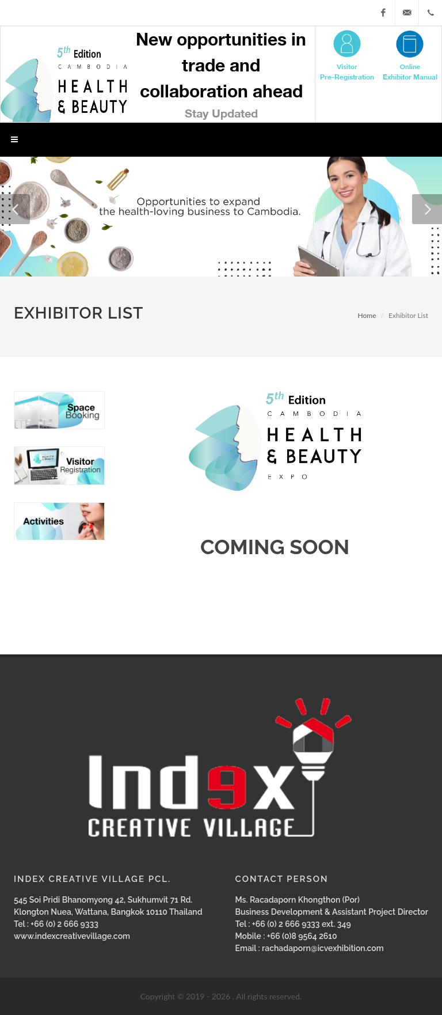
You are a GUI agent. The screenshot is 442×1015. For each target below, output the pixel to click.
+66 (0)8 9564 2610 (302, 936)
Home (367, 315)
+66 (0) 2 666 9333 (64, 924)
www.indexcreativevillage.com (72, 936)
